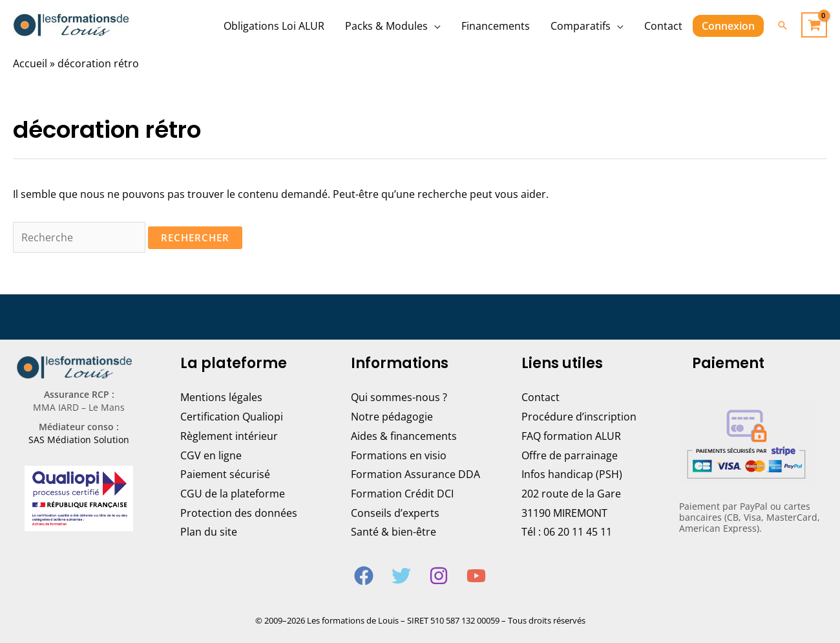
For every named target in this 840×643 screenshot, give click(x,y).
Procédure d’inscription (578, 416)
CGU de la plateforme (232, 493)
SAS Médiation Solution (78, 439)
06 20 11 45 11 (577, 532)
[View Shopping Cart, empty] (814, 25)
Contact (540, 397)
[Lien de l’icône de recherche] (782, 25)
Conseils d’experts (395, 513)
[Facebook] (364, 575)
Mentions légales (221, 397)
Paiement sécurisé (225, 474)
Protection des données (238, 513)
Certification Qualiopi (231, 416)
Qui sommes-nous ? (399, 397)
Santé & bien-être (393, 532)
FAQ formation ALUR (571, 436)
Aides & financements (404, 436)
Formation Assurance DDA (415, 474)
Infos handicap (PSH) (571, 474)
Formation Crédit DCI (402, 493)
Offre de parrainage (569, 455)
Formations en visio (398, 455)
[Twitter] (401, 575)
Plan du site (208, 532)
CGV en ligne (211, 455)
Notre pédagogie (392, 416)
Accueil (30, 63)
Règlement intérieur (229, 436)
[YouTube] (476, 575)
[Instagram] (438, 575)
